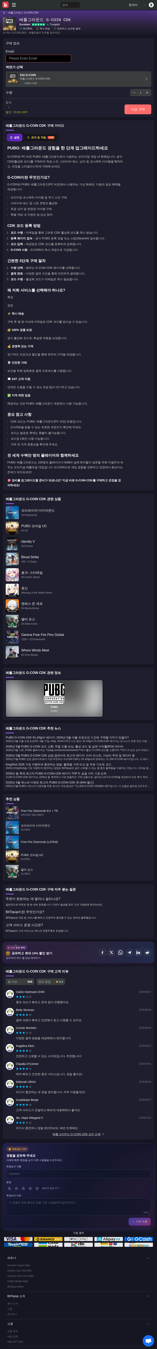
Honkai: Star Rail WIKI (19, 1270)
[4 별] (30, 1188)
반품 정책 (12, 1331)
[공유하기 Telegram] (129, 952)
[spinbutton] (140, 92)
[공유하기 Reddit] (147, 952)
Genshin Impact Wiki (18, 1265)
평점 (8, 1182)
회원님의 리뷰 (13, 1195)
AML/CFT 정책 (15, 1341)
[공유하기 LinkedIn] (138, 952)
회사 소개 (12, 1303)
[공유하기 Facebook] (102, 952)
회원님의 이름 (13, 1166)
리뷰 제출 (139, 1221)
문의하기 (12, 1314)
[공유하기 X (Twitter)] (111, 952)
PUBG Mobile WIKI (17, 1281)
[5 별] (37, 1188)
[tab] (14, 137)
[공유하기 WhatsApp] (120, 952)
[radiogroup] (23, 997)
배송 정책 (12, 1336)
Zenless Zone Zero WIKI (20, 1276)
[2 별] (16, 1188)
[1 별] (9, 1188)
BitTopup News (15, 1286)
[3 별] (23, 1188)
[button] (78, 1257)
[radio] (17, 997)
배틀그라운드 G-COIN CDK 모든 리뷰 (78, 1134)
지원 (9, 1309)
